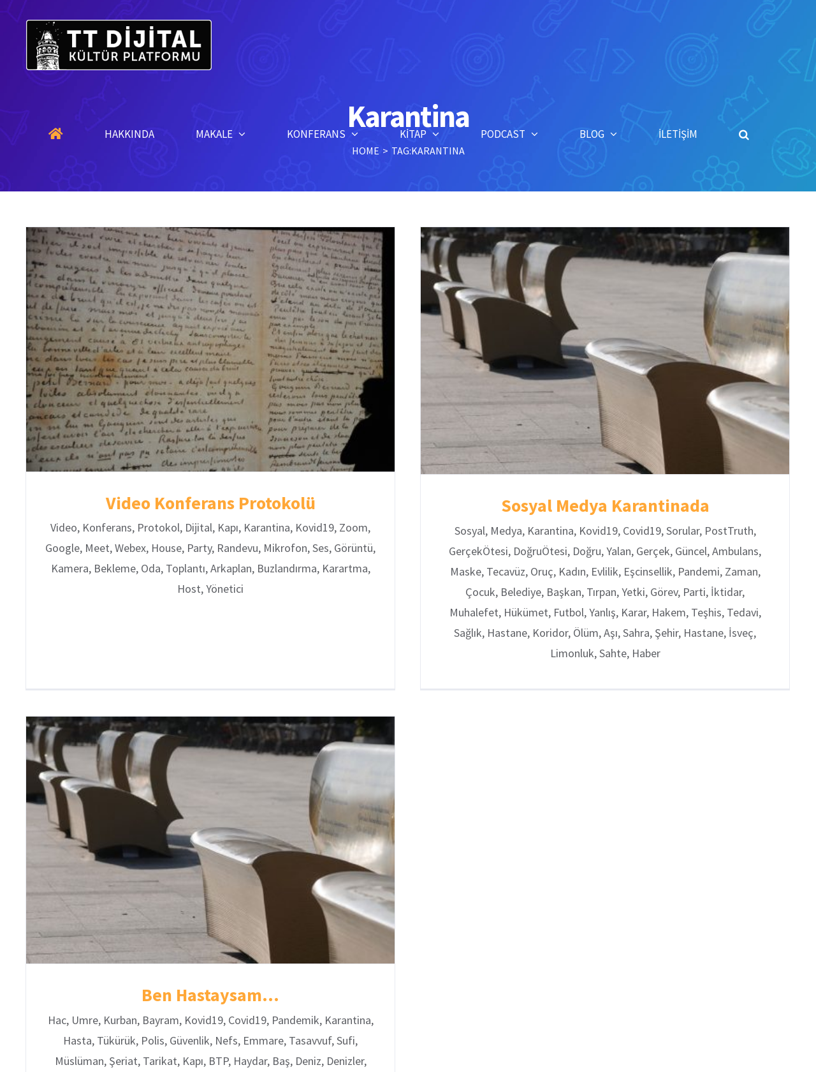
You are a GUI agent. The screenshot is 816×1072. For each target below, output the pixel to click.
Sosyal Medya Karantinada (598, 505)
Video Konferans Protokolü (211, 502)
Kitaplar (489, 1060)
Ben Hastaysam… (240, 968)
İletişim (585, 1060)
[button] (744, 134)
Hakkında (294, 1060)
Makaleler (355, 1060)
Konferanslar (424, 1060)
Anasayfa (234, 1060)
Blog (537, 1060)
